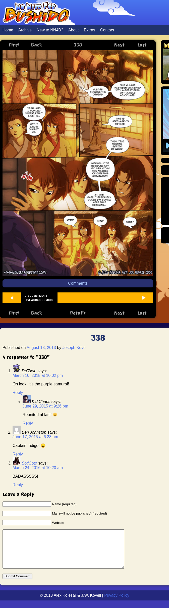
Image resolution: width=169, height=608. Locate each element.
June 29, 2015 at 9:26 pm (45, 406)
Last (141, 45)
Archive (25, 30)
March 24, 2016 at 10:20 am (38, 468)
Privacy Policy (116, 603)
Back (36, 45)
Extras (89, 30)
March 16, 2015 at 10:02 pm (38, 375)
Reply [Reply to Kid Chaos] (28, 423)
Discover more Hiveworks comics (39, 298)
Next (119, 45)
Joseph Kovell (74, 347)
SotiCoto (29, 463)
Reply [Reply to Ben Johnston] (18, 454)
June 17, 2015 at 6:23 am (35, 437)
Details (78, 313)
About (73, 30)
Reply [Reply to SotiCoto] (18, 485)
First (13, 45)
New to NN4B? (50, 30)
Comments (77, 283)
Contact (107, 30)
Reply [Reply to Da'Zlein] (18, 392)
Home (8, 30)
